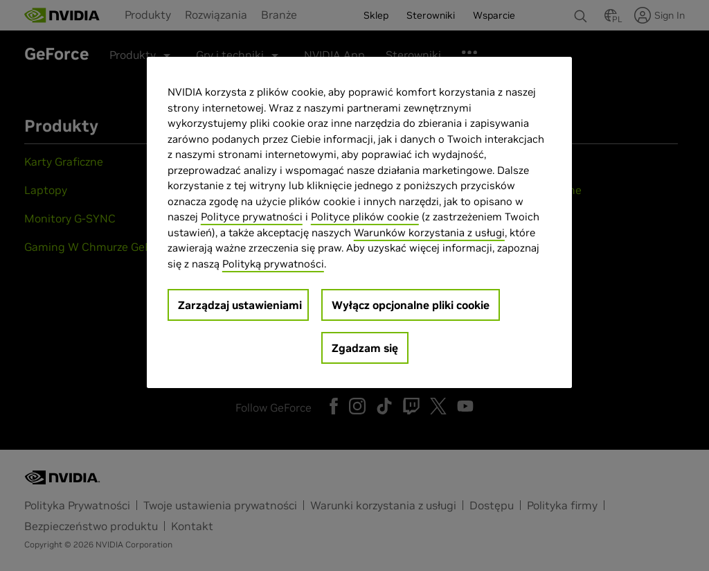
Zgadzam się (365, 348)
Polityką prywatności (273, 263)
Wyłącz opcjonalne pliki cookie (411, 305)
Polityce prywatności (252, 216)
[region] (359, 222)
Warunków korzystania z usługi (429, 232)
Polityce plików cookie (365, 216)
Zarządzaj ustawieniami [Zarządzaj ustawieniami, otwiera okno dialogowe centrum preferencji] (240, 305)
